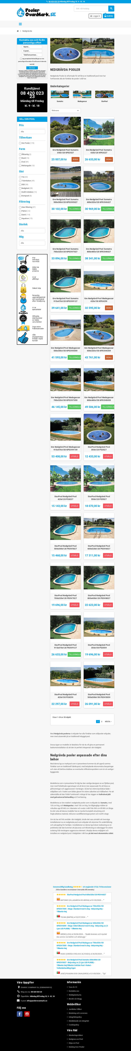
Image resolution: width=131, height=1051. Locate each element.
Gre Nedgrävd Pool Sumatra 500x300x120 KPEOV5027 (65, 200)
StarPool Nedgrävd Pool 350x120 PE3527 (99, 448)
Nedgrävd (27, 188)
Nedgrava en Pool (76, 1039)
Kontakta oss (74, 991)
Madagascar (82, 101)
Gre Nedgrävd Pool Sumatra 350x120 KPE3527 (65, 151)
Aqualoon (27, 218)
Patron (26, 211)
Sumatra (60, 101)
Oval (25, 162)
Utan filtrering (29, 207)
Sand (26, 215)
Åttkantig (26, 154)
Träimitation (28, 181)
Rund (25, 158)
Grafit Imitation (29, 192)
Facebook (19, 1014)
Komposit (27, 196)
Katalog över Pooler (76, 1047)
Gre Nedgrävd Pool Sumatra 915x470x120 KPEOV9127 (65, 299)
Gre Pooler (28, 143)
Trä (25, 177)
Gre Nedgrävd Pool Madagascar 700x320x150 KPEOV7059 (65, 398)
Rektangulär (28, 166)
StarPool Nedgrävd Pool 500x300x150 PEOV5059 (99, 695)
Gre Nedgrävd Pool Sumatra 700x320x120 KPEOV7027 (65, 250)
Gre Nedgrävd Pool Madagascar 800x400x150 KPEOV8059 (99, 398)
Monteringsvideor (76, 1035)
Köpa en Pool (74, 1043)
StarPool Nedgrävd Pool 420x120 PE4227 (65, 497)
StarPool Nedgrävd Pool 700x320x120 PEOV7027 (65, 596)
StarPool (104, 101)
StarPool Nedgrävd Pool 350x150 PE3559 (99, 646)
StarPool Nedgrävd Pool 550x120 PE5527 (99, 497)
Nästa (108, 722)
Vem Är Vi (73, 987)
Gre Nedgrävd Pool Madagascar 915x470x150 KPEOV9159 (65, 448)
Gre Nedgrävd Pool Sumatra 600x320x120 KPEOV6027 (99, 200)
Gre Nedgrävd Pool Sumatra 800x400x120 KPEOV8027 (99, 250)
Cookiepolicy (74, 1025)
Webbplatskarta (75, 995)
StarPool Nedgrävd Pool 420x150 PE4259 (65, 695)
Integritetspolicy (75, 1017)
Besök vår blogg (75, 999)
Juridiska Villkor (75, 1009)
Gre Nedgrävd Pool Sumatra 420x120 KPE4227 (99, 151)
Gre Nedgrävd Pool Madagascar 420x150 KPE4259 (99, 299)
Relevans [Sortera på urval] (55, 110)
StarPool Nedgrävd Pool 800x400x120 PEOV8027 (99, 596)
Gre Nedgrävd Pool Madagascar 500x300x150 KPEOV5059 (65, 349)
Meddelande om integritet (79, 1021)
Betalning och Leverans (78, 1013)
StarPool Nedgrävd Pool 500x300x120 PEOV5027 (65, 547)
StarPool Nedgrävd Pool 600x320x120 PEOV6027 (99, 547)
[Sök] (94, 9)
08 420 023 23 (54, 2)
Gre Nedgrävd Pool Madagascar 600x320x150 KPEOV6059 (99, 349)
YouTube (27, 1014)
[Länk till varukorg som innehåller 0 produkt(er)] (108, 16)
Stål (25, 184)
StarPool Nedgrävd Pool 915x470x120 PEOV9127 (65, 646)
